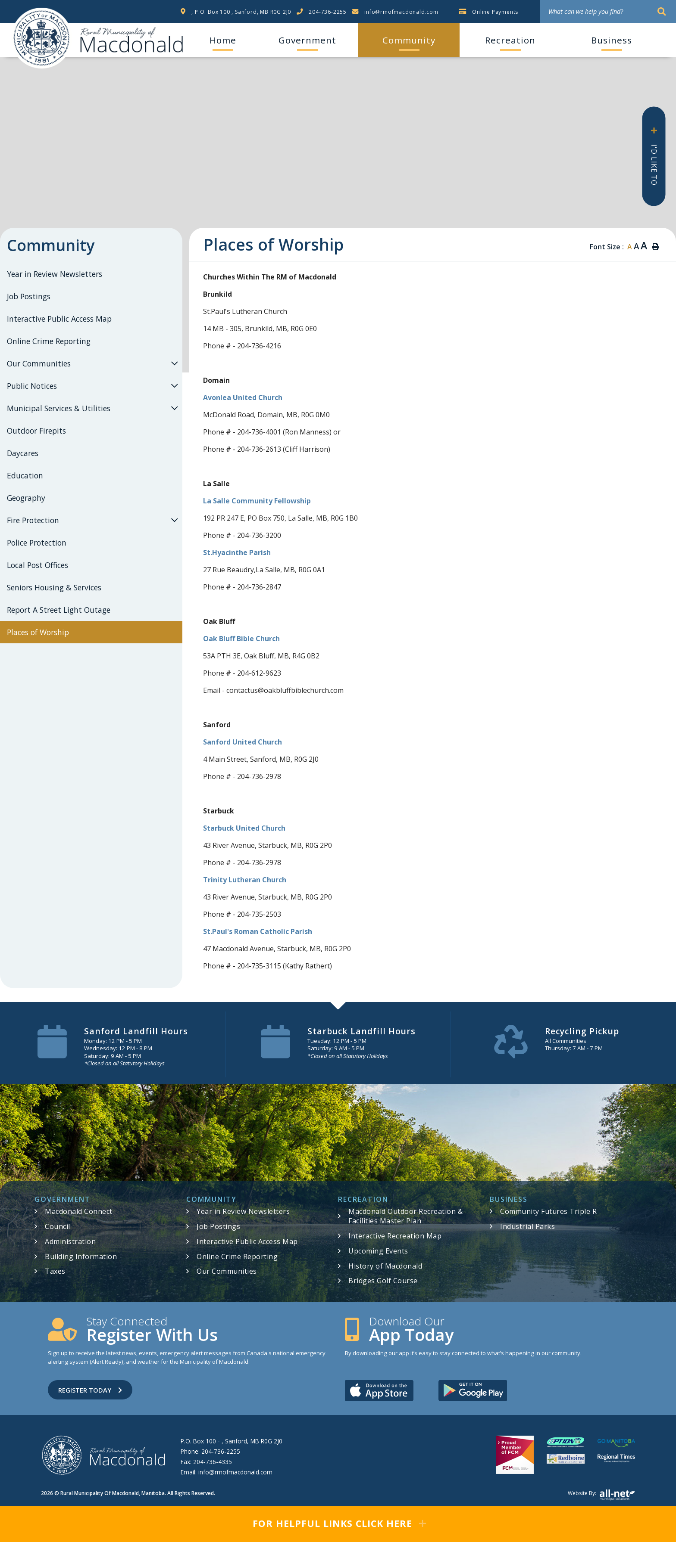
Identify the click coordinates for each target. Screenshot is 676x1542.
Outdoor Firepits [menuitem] (36, 430)
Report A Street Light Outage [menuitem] (58, 610)
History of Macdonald (385, 1266)
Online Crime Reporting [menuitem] (49, 341)
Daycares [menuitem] (22, 453)
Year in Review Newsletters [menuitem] (54, 274)
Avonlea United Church (242, 397)
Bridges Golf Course (383, 1280)
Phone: (210, 1451)
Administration (70, 1241)
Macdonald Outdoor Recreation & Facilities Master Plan (405, 1216)
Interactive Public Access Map (247, 1241)
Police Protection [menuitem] (36, 542)
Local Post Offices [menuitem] (37, 565)
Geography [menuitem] (26, 498)
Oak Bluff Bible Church (241, 638)
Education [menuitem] (25, 475)
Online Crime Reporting (237, 1256)
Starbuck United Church (244, 828)
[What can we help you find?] (608, 11)
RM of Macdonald (41, 38)
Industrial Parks (527, 1226)
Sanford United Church (242, 742)
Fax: (206, 1462)
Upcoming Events (378, 1251)
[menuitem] (223, 40)
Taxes (55, 1271)
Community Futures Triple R (548, 1211)
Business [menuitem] (611, 40)
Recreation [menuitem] (510, 40)
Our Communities (227, 1271)
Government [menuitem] (307, 40)
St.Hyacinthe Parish (237, 552)
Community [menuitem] (408, 40)
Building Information (81, 1256)
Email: (226, 1472)
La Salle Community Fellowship (257, 501)
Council (57, 1226)
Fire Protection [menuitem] (33, 520)
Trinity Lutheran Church (244, 879)
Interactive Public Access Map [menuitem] (59, 318)
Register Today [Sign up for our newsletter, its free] (90, 1390)
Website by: (601, 1495)
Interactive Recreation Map (394, 1236)
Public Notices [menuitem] (32, 386)
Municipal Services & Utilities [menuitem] (58, 408)
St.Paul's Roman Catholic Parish (257, 931)
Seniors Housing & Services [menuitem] (54, 587)
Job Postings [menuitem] (28, 296)
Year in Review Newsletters (243, 1211)
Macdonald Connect (79, 1211)
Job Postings (218, 1226)
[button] (174, 363)
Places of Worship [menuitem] (38, 632)
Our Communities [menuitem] (39, 363)
